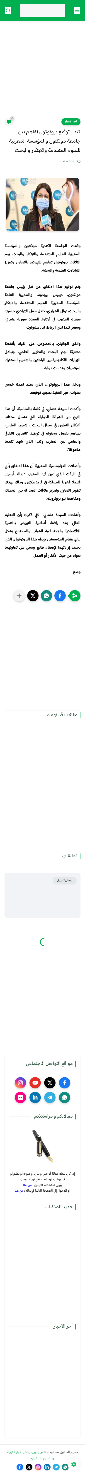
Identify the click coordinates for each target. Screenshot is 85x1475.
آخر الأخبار (71, 121)
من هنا (27, 1185)
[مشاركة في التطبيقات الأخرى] (19, 595)
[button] (60, 595)
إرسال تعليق (64, 880)
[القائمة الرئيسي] (77, 10)
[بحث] (8, 10)
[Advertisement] (42, 72)
